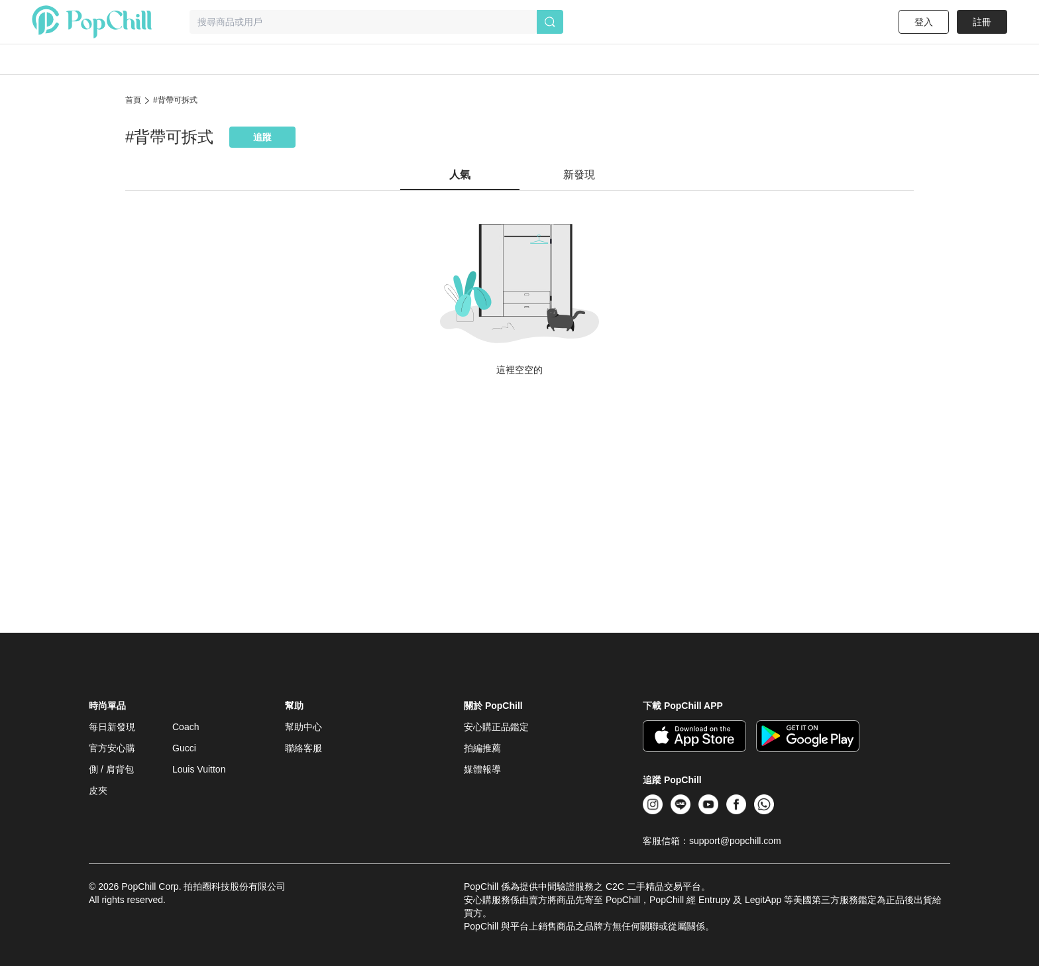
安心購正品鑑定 (496, 727)
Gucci (184, 748)
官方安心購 (112, 748)
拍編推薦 (482, 748)
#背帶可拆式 (175, 100)
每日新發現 (112, 727)
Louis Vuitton (198, 769)
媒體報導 (482, 769)
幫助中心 (303, 727)
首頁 (133, 100)
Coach (185, 727)
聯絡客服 (303, 748)
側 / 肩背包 (111, 769)
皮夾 (98, 790)
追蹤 (262, 137)
